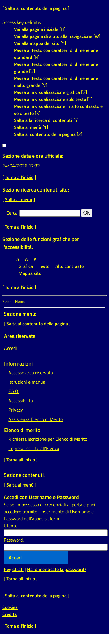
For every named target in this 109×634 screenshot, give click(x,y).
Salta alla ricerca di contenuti (43, 120)
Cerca (11, 212)
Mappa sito (30, 273)
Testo (44, 266)
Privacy (15, 409)
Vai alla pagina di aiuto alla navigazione (53, 36)
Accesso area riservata (30, 372)
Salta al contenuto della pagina (36, 8)
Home (20, 301)
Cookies (10, 607)
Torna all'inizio (19, 177)
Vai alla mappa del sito (36, 43)
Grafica (26, 266)
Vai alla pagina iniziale (36, 29)
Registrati (14, 569)
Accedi (10, 348)
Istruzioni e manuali (28, 381)
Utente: (11, 525)
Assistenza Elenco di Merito (35, 419)
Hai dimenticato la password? (56, 569)
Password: (14, 539)
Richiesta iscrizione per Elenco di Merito (47, 438)
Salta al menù (27, 127)
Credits (9, 614)
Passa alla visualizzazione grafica (47, 92)
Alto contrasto (69, 266)
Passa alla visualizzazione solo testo (50, 99)
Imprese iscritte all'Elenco (33, 448)
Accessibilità (20, 400)
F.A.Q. (13, 391)
